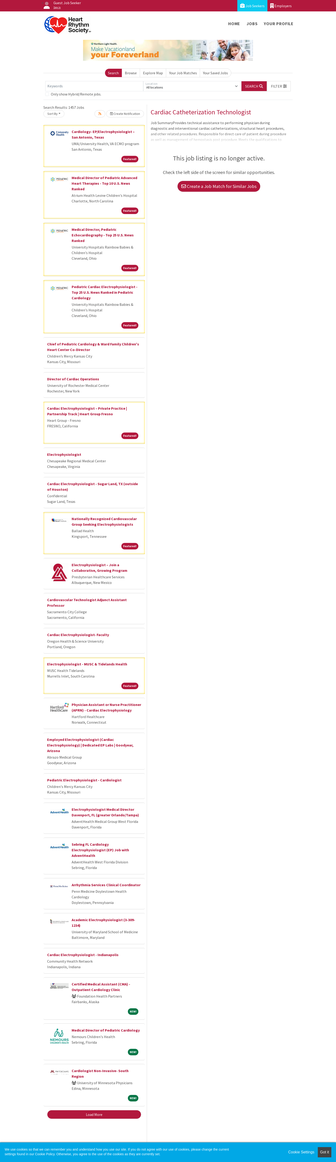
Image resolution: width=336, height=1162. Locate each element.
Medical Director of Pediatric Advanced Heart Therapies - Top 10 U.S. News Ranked (104, 183)
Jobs (252, 23)
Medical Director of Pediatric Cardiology (106, 1030)
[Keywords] (94, 86)
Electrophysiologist (64, 454)
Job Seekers (252, 6)
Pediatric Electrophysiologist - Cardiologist (84, 780)
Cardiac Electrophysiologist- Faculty (78, 634)
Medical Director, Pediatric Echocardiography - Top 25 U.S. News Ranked (103, 235)
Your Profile (279, 23)
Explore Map (153, 73)
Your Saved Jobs (215, 73)
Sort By (52, 114)
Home (234, 23)
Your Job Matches (183, 73)
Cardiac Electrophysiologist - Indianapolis (83, 954)
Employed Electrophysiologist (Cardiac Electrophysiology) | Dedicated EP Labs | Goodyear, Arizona (90, 745)
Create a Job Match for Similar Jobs (218, 186)
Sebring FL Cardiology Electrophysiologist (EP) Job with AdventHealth (100, 850)
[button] (279, 86)
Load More (94, 1114)
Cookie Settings (301, 1152)
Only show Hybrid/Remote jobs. (76, 94)
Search (113, 73)
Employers (281, 6)
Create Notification (125, 114)
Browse (131, 73)
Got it (324, 1152)
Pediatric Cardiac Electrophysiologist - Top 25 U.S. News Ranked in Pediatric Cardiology (104, 292)
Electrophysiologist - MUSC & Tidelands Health (87, 664)
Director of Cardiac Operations (73, 379)
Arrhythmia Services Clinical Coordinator (106, 885)
